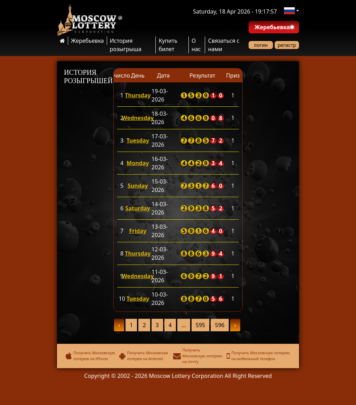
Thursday (138, 95)
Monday (138, 163)
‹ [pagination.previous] (119, 325)
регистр (287, 45)
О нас (196, 45)
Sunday (138, 185)
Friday (138, 231)
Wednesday (138, 118)
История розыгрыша (125, 45)
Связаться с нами (223, 45)
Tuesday (138, 140)
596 (219, 325)
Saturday (138, 208)
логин (261, 45)
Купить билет (168, 45)
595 (200, 325)
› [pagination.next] (235, 325)
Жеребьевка (87, 40)
